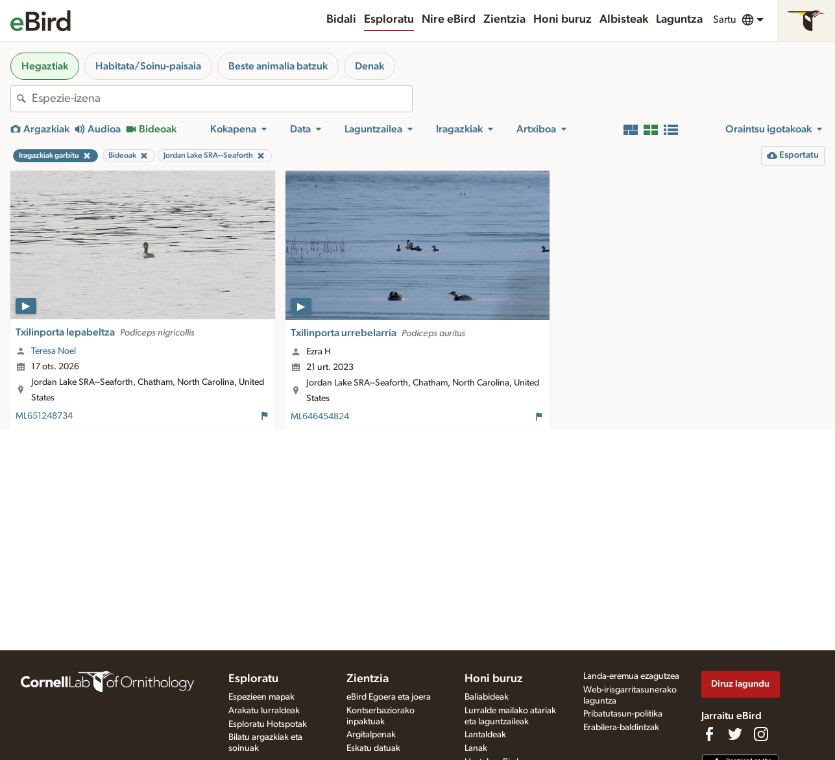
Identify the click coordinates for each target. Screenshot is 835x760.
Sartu (724, 19)
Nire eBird (449, 19)
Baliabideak (487, 697)
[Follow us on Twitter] (735, 734)
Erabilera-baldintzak (621, 727)
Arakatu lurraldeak (264, 710)
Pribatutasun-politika (622, 713)
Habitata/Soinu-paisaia (148, 66)
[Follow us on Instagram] (761, 734)
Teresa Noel (53, 351)
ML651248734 (44, 416)
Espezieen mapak (261, 697)
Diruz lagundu (740, 684)
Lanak (476, 748)
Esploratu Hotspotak (267, 724)
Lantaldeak (485, 734)
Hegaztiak (44, 66)
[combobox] (222, 99)
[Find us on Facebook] (709, 734)
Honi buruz (562, 19)
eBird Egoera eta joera (388, 697)
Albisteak (623, 19)
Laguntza (679, 19)
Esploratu (389, 19)
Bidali (341, 19)
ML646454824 (320, 416)
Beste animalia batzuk (278, 66)
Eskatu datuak (373, 748)
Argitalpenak (371, 734)
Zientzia (504, 19)
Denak (369, 66)
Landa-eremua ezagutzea (631, 676)
